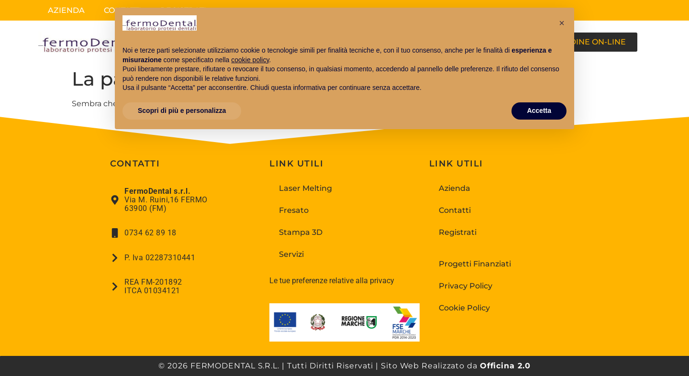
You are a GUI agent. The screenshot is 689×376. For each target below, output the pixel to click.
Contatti (455, 210)
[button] (561, 23)
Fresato (294, 210)
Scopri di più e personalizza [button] (182, 110)
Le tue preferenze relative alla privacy (331, 280)
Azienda (66, 10)
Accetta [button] (539, 110)
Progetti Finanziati (475, 263)
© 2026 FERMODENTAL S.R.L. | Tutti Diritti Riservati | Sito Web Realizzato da (344, 365)
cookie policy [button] (250, 60)
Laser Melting (305, 188)
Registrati (458, 232)
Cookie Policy (464, 307)
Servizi (291, 254)
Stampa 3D (300, 232)
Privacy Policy (465, 285)
